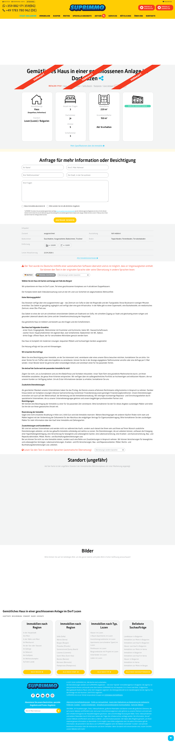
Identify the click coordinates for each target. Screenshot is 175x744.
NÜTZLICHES (125, 16)
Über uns (138, 16)
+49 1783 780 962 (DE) (21, 10)
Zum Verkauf (108, 86)
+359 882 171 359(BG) (20, 6)
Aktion (100, 16)
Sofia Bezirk (87, 86)
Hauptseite (7, 616)
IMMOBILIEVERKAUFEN (146, 7)
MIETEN (66, 16)
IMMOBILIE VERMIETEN (164, 7)
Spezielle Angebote (82, 16)
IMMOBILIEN (44, 16)
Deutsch (6, 2)
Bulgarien (98, 86)
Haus (65, 86)
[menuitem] (151, 16)
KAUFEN (56, 16)
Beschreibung (17, 616)
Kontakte (150, 16)
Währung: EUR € (18, 2)
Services (113, 16)
